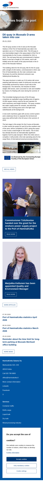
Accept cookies (21, 459)
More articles (9, 305)
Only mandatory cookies (21, 466)
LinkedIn (6, 386)
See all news (9, 169)
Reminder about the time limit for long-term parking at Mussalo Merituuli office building (21, 342)
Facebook (6, 390)
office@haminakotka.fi (10, 377)
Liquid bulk (6, 414)
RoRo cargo (7, 410)
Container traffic (8, 406)
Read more (11, 234)
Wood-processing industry (12, 423)
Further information (12, 453)
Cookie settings (21, 471)
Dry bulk (5, 418)
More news (8, 351)
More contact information (11, 382)
